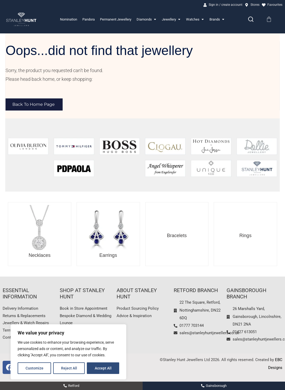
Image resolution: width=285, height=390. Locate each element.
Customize (34, 368)
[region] (68, 351)
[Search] (251, 20)
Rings (245, 236)
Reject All (69, 368)
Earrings (108, 255)
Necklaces (40, 255)
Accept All (103, 368)
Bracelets (177, 236)
